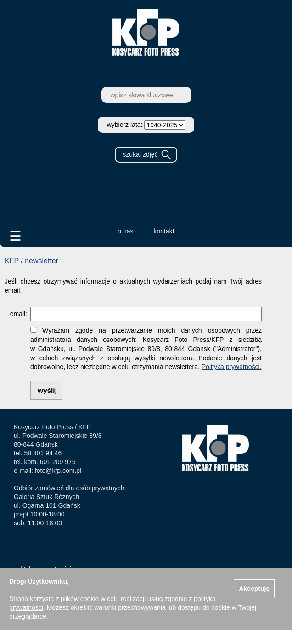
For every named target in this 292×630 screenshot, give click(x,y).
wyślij (47, 390)
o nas (125, 231)
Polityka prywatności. (232, 366)
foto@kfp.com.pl (58, 470)
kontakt (164, 231)
